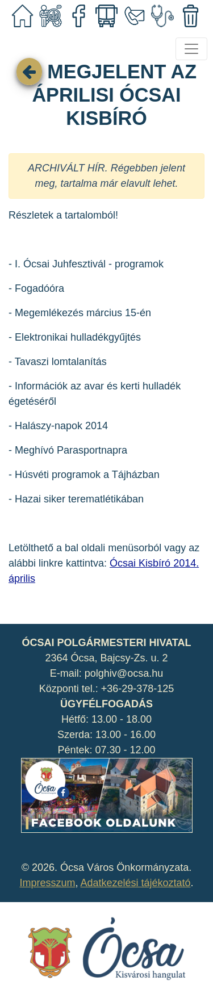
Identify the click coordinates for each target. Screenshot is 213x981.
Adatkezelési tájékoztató (135, 882)
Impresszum (47, 882)
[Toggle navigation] (191, 48)
